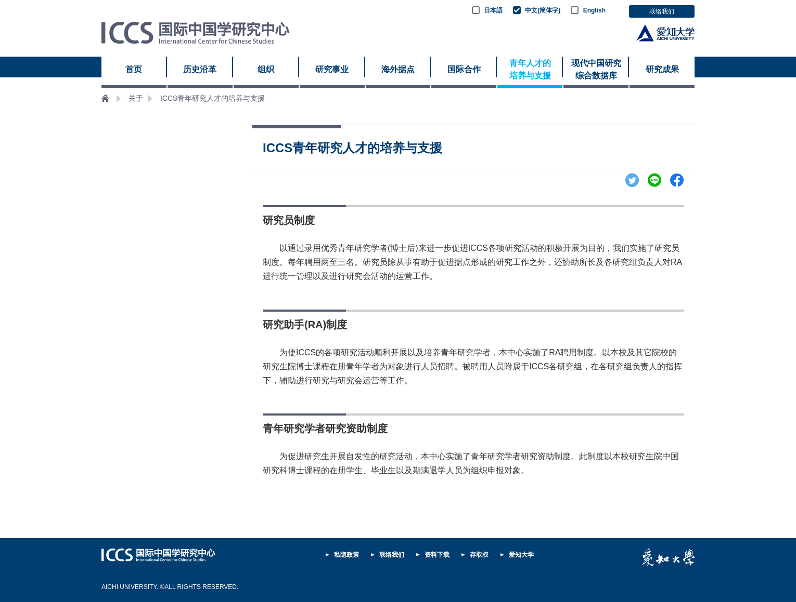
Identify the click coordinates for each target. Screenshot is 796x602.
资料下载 (437, 554)
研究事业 (332, 69)
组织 (266, 69)
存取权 (479, 554)
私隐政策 (346, 554)
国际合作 (464, 69)
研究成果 (662, 69)
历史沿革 (199, 69)
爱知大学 (521, 554)
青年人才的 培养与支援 (530, 69)
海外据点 (398, 69)
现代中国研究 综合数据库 (596, 69)
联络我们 (661, 11)
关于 (136, 98)
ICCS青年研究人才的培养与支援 (212, 98)
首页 (133, 69)
